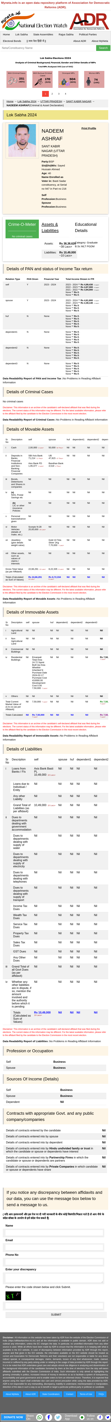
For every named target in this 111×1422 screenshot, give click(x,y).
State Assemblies (43, 34)
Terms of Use (86, 1394)
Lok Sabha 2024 (26, 101)
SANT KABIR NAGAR (78, 101)
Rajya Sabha (66, 34)
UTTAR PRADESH (51, 101)
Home (6, 34)
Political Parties (88, 34)
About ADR (79, 40)
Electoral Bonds (12, 40)
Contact (69, 1394)
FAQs (101, 1394)
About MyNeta (100, 40)
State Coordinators (51, 1394)
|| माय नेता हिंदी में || (36, 40)
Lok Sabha (21, 34)
